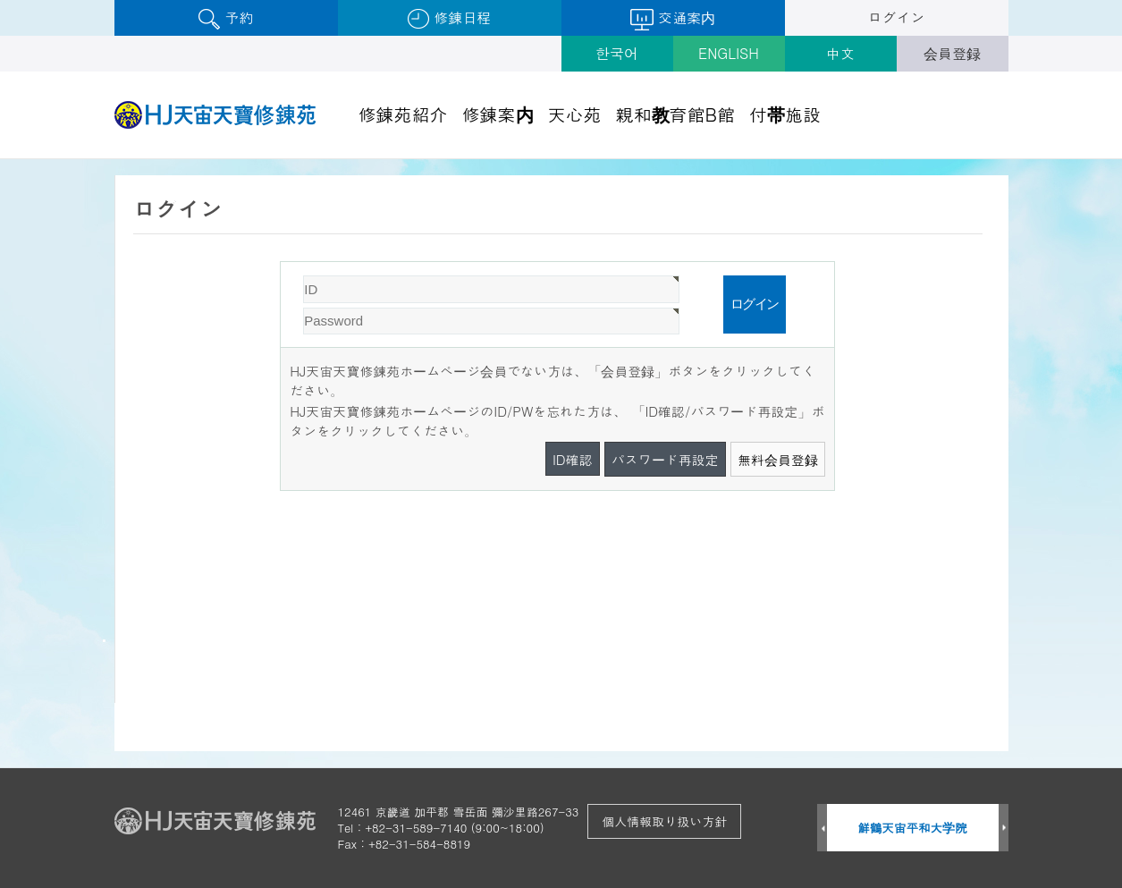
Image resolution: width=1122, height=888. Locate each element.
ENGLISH (728, 53)
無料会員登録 (778, 459)
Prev (822, 828)
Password (281, 262)
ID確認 (573, 459)
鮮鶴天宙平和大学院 (912, 827)
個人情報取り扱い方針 (664, 821)
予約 (225, 18)
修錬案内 (498, 114)
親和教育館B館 (676, 114)
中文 (840, 53)
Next (1003, 828)
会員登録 (952, 53)
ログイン (896, 17)
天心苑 (575, 114)
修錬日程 (449, 18)
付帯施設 (785, 114)
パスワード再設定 (665, 459)
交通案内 (672, 18)
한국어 (616, 53)
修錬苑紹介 (403, 114)
